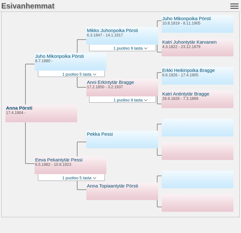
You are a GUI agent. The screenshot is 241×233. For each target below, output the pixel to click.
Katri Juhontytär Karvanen (189, 42)
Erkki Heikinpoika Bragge (188, 70)
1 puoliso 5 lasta (79, 74)
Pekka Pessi (100, 134)
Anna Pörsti (19, 108)
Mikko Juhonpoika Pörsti (112, 30)
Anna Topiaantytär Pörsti (112, 185)
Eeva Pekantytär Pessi (59, 159)
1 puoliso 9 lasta (130, 48)
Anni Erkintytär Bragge (110, 82)
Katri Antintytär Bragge (185, 93)
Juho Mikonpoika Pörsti (59, 56)
